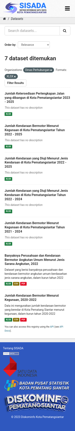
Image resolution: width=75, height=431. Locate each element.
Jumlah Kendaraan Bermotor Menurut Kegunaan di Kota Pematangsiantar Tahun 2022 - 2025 (35, 130)
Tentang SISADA (13, 348)
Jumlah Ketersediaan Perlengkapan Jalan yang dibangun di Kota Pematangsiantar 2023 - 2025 (37, 98)
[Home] (4, 19)
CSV (16, 283)
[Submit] (65, 30)
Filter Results (15, 83)
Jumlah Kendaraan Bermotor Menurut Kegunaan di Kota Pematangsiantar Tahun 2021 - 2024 (35, 227)
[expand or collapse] (67, 8)
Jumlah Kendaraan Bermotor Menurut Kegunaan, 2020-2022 (32, 298)
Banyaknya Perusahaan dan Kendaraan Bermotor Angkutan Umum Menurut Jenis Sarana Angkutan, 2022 (35, 260)
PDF (23, 283)
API (52, 326)
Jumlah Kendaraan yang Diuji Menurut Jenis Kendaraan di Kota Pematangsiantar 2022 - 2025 (36, 162)
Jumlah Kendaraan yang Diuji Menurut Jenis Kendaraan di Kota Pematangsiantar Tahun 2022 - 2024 (36, 195)
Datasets (17, 19)
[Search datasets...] (32, 30)
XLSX (8, 114)
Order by (10, 44)
